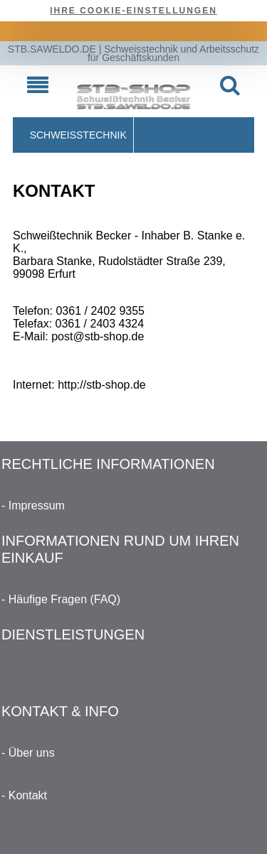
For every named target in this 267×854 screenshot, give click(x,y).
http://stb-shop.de (102, 385)
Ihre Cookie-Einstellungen (133, 11)
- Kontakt (24, 795)
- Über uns (28, 753)
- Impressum (33, 505)
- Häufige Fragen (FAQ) (60, 599)
